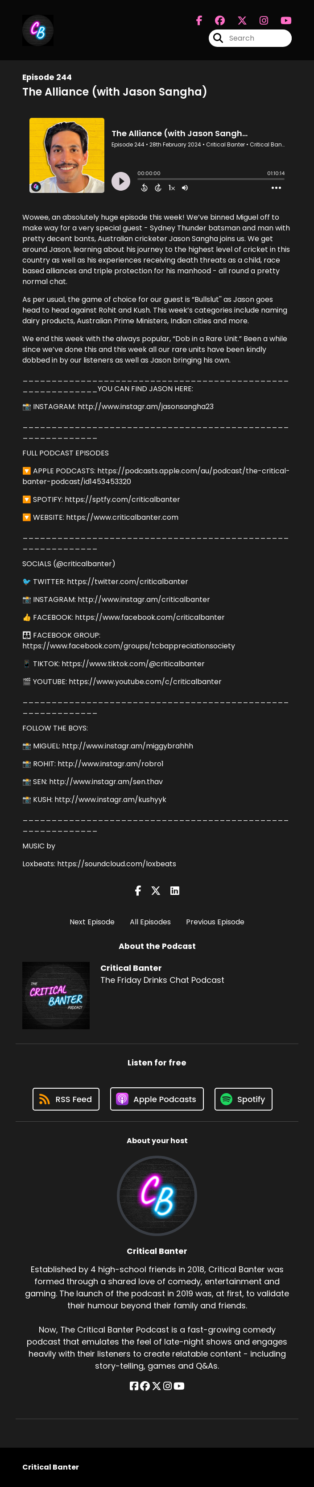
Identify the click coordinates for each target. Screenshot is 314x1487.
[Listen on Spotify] (244, 1099)
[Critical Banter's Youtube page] (281, 21)
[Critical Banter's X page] (237, 21)
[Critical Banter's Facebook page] (199, 21)
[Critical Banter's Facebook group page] (214, 21)
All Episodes (150, 922)
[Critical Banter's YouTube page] (179, 1386)
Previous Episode (215, 922)
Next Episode (92, 922)
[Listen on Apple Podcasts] (157, 1099)
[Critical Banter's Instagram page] (258, 21)
